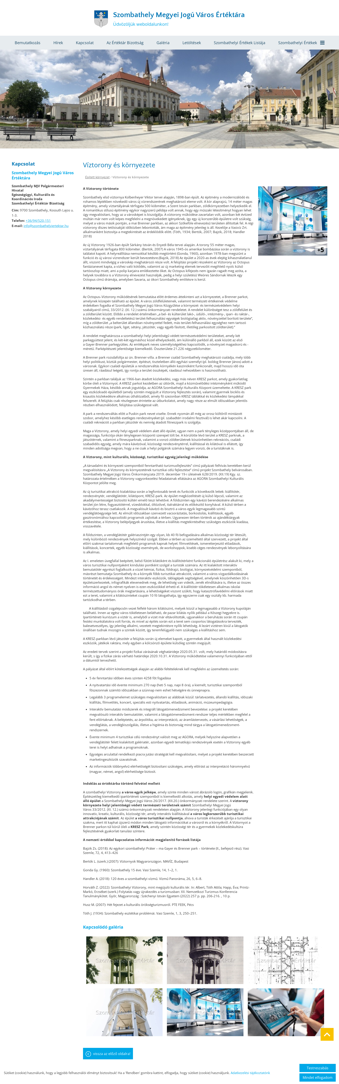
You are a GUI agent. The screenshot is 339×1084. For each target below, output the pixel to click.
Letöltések (191, 42)
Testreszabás (317, 1068)
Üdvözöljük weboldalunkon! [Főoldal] (179, 19)
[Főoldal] (101, 19)
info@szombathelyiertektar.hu (46, 226)
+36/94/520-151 (38, 220)
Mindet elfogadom (318, 1077)
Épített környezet (97, 177)
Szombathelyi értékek (301, 42)
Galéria (163, 42)
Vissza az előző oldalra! (111, 1053)
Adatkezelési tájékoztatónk (250, 1073)
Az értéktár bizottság (125, 42)
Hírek (58, 42)
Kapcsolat (85, 42)
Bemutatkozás (27, 42)
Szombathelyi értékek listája (239, 42)
